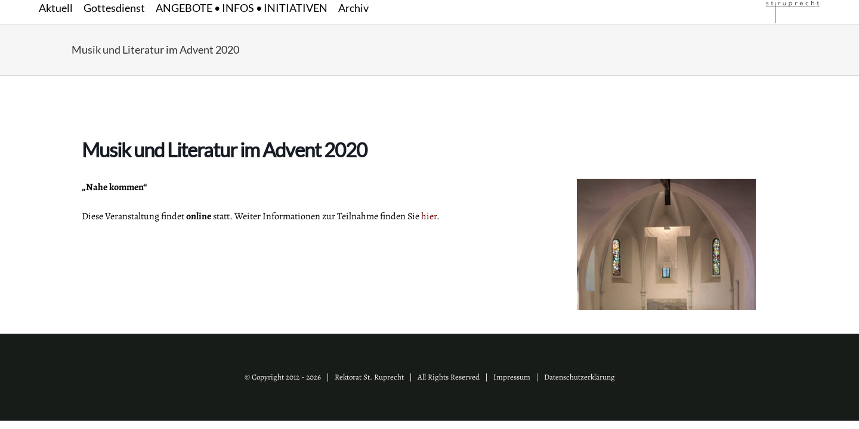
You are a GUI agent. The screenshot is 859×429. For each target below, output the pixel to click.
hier (429, 216)
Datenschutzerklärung (579, 377)
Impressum (511, 377)
